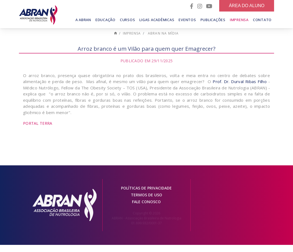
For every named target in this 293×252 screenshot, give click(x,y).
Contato (262, 19)
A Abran (83, 19)
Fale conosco (146, 208)
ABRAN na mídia (163, 40)
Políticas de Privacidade (146, 195)
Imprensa (239, 19)
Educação (105, 19)
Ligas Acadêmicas (156, 19)
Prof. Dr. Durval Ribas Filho (239, 88)
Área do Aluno (246, 5)
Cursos (127, 19)
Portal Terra (37, 130)
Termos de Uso (146, 202)
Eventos (187, 19)
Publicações (213, 19)
